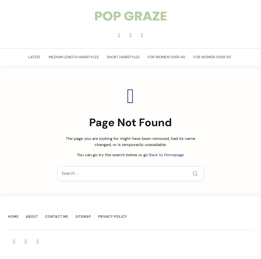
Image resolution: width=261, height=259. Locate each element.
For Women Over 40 (166, 57)
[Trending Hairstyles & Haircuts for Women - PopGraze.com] (130, 16)
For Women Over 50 (211, 57)
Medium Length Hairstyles (73, 57)
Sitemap (84, 217)
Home (13, 217)
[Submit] (195, 174)
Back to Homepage (167, 154)
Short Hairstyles (123, 57)
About (32, 217)
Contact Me (57, 217)
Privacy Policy (114, 217)
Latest (34, 57)
